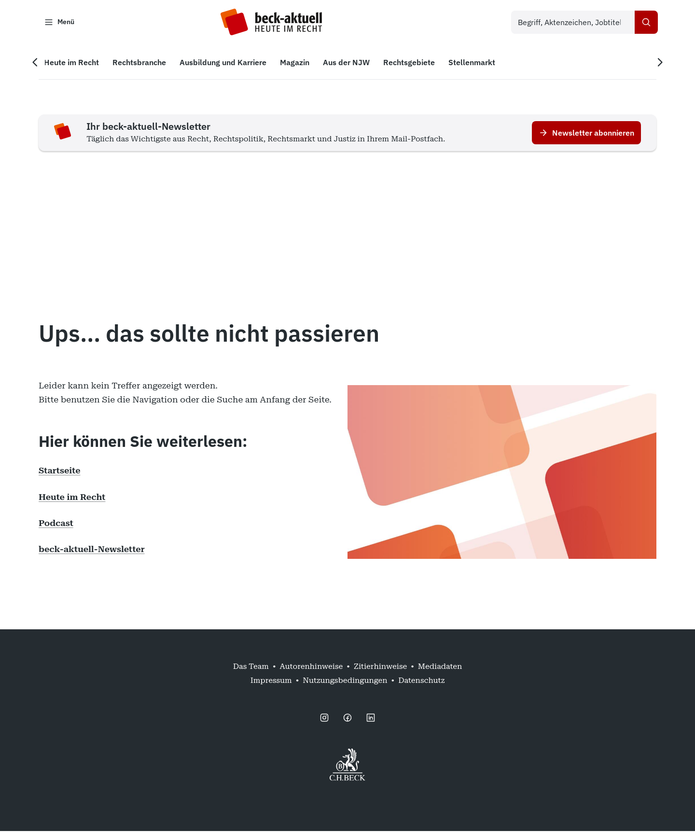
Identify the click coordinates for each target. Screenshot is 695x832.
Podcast (56, 524)
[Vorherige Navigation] (36, 63)
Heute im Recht (72, 497)
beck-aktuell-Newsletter (92, 550)
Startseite (60, 471)
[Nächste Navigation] (658, 63)
